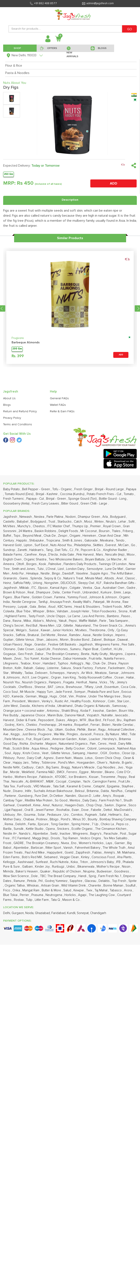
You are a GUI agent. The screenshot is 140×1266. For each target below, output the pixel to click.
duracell (86, 734)
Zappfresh (83, 852)
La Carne (74, 616)
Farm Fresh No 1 (110, 800)
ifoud (52, 606)
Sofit (131, 521)
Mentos (75, 800)
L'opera (130, 654)
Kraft (133, 611)
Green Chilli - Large (94, 503)
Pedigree (57, 748)
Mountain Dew (13, 729)
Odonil (92, 748)
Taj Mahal (101, 890)
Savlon (109, 805)
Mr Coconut (88, 531)
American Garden (64, 739)
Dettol (108, 810)
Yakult (63, 620)
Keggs (16, 734)
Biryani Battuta (95, 559)
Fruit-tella (95, 658)
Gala (33, 606)
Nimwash (26, 516)
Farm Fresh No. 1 (110, 876)
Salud (67, 890)
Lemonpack (107, 748)
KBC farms (65, 606)
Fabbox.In (46, 777)
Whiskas (33, 885)
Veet (45, 753)
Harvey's (73, 672)
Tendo (120, 540)
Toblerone (49, 762)
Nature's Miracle (83, 767)
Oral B (29, 810)
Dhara (112, 663)
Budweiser (105, 871)
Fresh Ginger (83, 489)
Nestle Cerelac (123, 724)
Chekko (32, 724)
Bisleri (106, 724)
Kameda (18, 696)
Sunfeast (42, 862)
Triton (84, 862)
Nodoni (70, 516)
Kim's (21, 724)
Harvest (9, 720)
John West (11, 705)
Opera (51, 828)
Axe (6, 734)
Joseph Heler (80, 611)
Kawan (46, 630)
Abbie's (39, 620)
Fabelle (96, 810)
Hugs (54, 696)
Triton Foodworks (104, 611)
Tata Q (56, 899)
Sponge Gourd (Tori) (82, 498)
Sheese (40, 687)
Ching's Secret (13, 625)
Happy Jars (21, 762)
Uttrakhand (65, 705)
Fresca (99, 734)
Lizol (61, 568)
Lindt (99, 687)
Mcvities (81, 630)
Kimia (37, 805)
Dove (85, 810)
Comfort (106, 649)
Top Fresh (119, 881)
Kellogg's (77, 663)
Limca (60, 687)
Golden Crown (42, 597)
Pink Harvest (85, 554)
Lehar (122, 521)
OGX (104, 753)
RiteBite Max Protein (39, 800)
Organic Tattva (15, 885)
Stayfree (128, 786)
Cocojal (61, 781)
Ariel (120, 578)
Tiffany (89, 687)
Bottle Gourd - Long (113, 498)
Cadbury (28, 767)
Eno (74, 843)
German (31, 696)
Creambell (24, 805)
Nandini (71, 795)
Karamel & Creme (79, 786)
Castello (9, 521)
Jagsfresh (10, 516)
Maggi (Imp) (40, 838)
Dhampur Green (89, 516)
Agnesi (49, 758)
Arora (128, 890)
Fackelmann (117, 668)
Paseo (126, 616)
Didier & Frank (26, 720)
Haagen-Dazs (75, 805)
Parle (103, 620)
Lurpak (23, 606)
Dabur (39, 654)
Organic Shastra (35, 559)
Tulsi (40, 568)
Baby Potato (12, 489)
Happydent (55, 852)
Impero (120, 635)
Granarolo (10, 578)
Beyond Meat (32, 535)
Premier (96, 526)
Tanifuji (43, 601)
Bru (119, 720)
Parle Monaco (15, 739)
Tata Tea (9, 786)
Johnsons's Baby (102, 862)
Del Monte (48, 635)
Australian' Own (114, 587)
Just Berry (29, 734)
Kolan (83, 739)
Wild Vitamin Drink (74, 885)
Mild (124, 734)
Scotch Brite (21, 748)
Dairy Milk (125, 743)
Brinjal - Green (56, 498)
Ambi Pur (18, 573)
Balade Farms (13, 554)
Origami (75, 535)
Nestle (46, 573)
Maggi (43, 696)
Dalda (105, 791)
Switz (54, 833)
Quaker (45, 871)
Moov (131, 554)
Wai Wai (59, 734)
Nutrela (115, 762)
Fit (77, 550)
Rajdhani (130, 720)
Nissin (126, 866)
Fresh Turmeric (14, 498)
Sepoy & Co (53, 578)
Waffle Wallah (88, 620)
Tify (112, 682)
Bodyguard (118, 516)
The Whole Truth (114, 847)
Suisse (34, 630)
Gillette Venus (61, 753)
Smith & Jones (72, 540)
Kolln (18, 668)
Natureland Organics (73, 743)
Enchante (37, 743)
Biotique (110, 639)
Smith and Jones (24, 568)
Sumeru (75, 649)
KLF (99, 583)
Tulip (29, 899)
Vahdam (63, 611)
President (19, 701)
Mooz (88, 521)
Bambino (113, 616)
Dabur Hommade (75, 658)
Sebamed (51, 857)
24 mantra (66, 724)
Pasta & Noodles (17, 73)
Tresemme (108, 777)
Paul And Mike (35, 852)
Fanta (32, 824)
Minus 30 (79, 819)
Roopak (119, 795)
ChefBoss (25, 687)
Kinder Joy (43, 866)
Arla (105, 516)
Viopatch (93, 715)
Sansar (114, 672)
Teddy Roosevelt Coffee (95, 677)
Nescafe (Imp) (115, 554)
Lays (109, 843)
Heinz (7, 583)
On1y (111, 630)
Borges (31, 564)
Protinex (42, 819)
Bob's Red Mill (32, 857)
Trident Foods (112, 606)
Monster (97, 772)
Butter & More (52, 890)
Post (123, 833)
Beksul (80, 791)
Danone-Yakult (75, 715)
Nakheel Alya (126, 748)
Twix (89, 890)
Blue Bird (95, 720)
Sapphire (76, 881)
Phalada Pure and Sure (104, 691)
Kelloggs (9, 862)
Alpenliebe (41, 833)
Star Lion (123, 701)
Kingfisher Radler (115, 550)
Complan (74, 781)
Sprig (93, 876)
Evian (76, 810)
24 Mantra (26, 531)
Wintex (99, 521)
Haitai (130, 677)
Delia (56, 592)
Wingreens (81, 833)
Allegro (72, 720)
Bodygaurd (39, 521)
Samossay (119, 705)
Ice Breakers (78, 777)
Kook (43, 564)
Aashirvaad (26, 862)
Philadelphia (83, 545)
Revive (63, 635)
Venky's (47, 701)
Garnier (120, 843)
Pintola (32, 881)
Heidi (113, 743)
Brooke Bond (80, 639)
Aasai (87, 635)
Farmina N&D (46, 772)
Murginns (117, 654)
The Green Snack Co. (108, 625)
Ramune (20, 881)
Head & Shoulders (87, 606)
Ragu (102, 729)
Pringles (73, 734)
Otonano (9, 649)
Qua (97, 587)
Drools (56, 838)
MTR (83, 720)
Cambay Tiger (13, 800)
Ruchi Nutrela (59, 862)
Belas (42, 606)
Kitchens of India (44, 705)
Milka (28, 620)
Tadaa (29, 672)
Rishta (24, 743)
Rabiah (29, 668)
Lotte (97, 795)
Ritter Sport (53, 847)
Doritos (114, 753)
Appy (17, 753)
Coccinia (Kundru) (72, 494)
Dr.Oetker (57, 795)
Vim (72, 696)
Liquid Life (43, 649)
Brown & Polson (14, 592)
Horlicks (70, 895)
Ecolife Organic (83, 828)
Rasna (17, 620)
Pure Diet (41, 795)
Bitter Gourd (70, 503)
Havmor (93, 753)
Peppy (122, 777)
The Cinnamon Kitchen (111, 828)
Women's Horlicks (91, 843)
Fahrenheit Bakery (88, 847)
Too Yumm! (32, 658)
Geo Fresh (26, 654)
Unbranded (91, 592)
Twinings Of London (113, 564)
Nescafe (17, 781)
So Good (61, 800)
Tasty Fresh (36, 616)
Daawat (123, 639)
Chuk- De (100, 663)
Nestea (39, 516)
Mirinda (8, 871)
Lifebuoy (9, 814)
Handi (82, 876)
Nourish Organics (34, 682)
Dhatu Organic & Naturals (93, 705)
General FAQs (59, 398)
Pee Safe (128, 644)
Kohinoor (99, 701)
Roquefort (81, 724)
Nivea (65, 843)
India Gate (67, 554)
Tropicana (53, 540)
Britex (51, 611)
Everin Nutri (64, 758)
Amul (46, 805)
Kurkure (106, 592)
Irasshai (99, 710)
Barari (92, 729)
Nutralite (107, 715)
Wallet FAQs (58, 404)
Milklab (24, 587)
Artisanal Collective (121, 729)
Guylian (8, 639)
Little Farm (42, 899)
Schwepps (57, 672)
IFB (118, 862)
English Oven (12, 559)
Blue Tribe (23, 611)
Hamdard (49, 663)
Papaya (131, 489)
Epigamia (113, 786)
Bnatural (34, 635)
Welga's (22, 630)
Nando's (25, 833)
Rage (29, 644)
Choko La (108, 824)
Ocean (119, 677)
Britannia (93, 791)
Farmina (60, 597)
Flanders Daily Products (80, 564)
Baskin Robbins (46, 531)
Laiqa (127, 592)
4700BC (61, 777)
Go (133, 545)
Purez (21, 758)
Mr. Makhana (126, 852)
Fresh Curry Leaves (46, 503)
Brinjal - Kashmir (47, 494)
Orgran (56, 677)
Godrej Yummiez (56, 881)
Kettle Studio (35, 828)
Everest (111, 545)
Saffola (21, 635)
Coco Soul (11, 691)
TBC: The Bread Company (58, 876)
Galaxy (40, 668)
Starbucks (64, 521)
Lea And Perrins (94, 616)
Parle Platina (55, 516)
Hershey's (110, 739)
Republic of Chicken (67, 871)
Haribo (8, 777)
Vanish (68, 847)
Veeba (88, 587)
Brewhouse (74, 687)
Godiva (70, 729)
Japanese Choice (33, 715)
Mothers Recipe (26, 777)
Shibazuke (37, 540)
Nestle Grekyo (103, 635)
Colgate (75, 587)
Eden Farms (11, 857)
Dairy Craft (34, 758)
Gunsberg (25, 795)
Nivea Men (47, 625)
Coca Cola (128, 687)
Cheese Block (35, 729)
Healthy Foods (81, 701)
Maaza (79, 758)
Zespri (63, 535)
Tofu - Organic (62, 489)
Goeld (69, 852)
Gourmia (30, 814)
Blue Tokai (10, 895)
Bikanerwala (86, 866)
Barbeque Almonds (26, 342)
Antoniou (53, 710)
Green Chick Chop (108, 758)
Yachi (87, 781)
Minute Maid (94, 578)
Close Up (129, 753)
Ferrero (72, 772)
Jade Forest (64, 691)
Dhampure (43, 592)
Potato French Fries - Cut (104, 494)
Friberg (128, 531)
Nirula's (111, 521)
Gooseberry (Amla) (16, 503)
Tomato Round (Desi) (19, 494)
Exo (127, 814)
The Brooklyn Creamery (63, 654)
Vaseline (82, 573)
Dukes (61, 720)
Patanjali (99, 601)
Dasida (25, 705)
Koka (75, 862)
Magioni (51, 743)
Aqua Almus (40, 748)
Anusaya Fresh (61, 601)
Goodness (122, 871)
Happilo (22, 540)
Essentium (111, 687)
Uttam (59, 729)
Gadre (131, 587)
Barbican (37, 847)
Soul (8, 753)
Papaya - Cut (35, 498)
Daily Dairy (90, 800)
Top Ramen (70, 838)
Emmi (118, 592)
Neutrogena (54, 895)
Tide (132, 734)
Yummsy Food (77, 597)
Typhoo (63, 663)
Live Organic (40, 677)
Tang (49, 550)
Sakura (66, 668)
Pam (93, 743)
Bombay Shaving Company (118, 819)
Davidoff (68, 573)
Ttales (116, 531)
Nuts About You (61, 545)
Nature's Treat (73, 578)
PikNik (82, 729)
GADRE (18, 843)
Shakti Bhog (70, 710)
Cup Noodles (106, 767)
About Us (9, 398)
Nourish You (12, 682)
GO (129, 29)
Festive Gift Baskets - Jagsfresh (70, 644)
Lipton (28, 545)
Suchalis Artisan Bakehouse (53, 791)
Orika (16, 890)
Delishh (21, 824)
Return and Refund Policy (20, 411)
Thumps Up (80, 526)
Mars (100, 554)
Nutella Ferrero (114, 658)
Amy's (107, 795)
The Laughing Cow (102, 895)
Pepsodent (46, 720)
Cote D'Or (124, 772)
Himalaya (32, 573)
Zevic (18, 658)
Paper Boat (91, 649)
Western (34, 701)
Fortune (101, 668)
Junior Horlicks (63, 630)
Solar (42, 814)
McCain (123, 545)
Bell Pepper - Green (36, 489)
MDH (128, 606)
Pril (41, 881)
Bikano (110, 772)
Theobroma (97, 630)
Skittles (98, 545)
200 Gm (17, 349)
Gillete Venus (25, 639)
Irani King (70, 677)
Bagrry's (96, 833)
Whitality (17, 672)
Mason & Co (71, 899)
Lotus (89, 758)
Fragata (69, 682)
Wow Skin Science (16, 876)
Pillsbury (9, 758)
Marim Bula (55, 715)
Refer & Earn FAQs (62, 411)
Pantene (11, 795)
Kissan (94, 777)
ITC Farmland (21, 838)
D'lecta (53, 554)
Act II (26, 677)
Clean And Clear (110, 535)
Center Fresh (71, 592)
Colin (112, 701)
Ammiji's (110, 852)
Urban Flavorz (13, 644)
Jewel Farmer (45, 810)
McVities (9, 526)
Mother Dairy (12, 819)
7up (50, 729)
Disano (18, 791)
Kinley (85, 857)
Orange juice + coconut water (24, 710)
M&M (50, 781)
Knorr (37, 663)
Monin (64, 639)
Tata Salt (59, 786)
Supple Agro (99, 573)
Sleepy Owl (86, 583)
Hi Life (118, 649)
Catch (78, 521)
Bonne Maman (113, 885)
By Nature (113, 734)
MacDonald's (123, 810)
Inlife (28, 791)
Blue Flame (22, 597)
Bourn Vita (126, 710)
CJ (71, 550)
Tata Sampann (119, 620)
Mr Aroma (114, 601)
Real (31, 592)
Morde (15, 772)
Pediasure (54, 814)
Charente (95, 885)
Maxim (8, 658)
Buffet (7, 535)
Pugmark (91, 814)
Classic (130, 578)
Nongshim (51, 583)
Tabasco (116, 890)
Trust (52, 521)
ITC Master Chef (59, 526)
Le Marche (114, 559)
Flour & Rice (13, 65)
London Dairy (75, 568)
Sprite (132, 881)
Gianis (24, 578)
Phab (7, 748)
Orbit (63, 696)
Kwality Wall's (82, 601)
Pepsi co (122, 824)
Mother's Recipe (108, 866)
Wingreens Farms (107, 644)
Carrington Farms (104, 781)
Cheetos (39, 526)
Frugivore (18, 338)
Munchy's (24, 526)
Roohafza (63, 810)
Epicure (43, 824)
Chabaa (29, 819)
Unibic (71, 866)
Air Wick (87, 672)
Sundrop (9, 550)
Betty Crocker (76, 748)
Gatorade (91, 540)
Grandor (40, 644)
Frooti (7, 843)
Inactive (65, 833)
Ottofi (20, 564)
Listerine (53, 668)
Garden (111, 710)
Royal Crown (112, 526)
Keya (43, 554)
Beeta (85, 654)
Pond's (66, 819)
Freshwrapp (48, 724)
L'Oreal (51, 568)
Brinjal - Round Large (110, 489)
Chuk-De (50, 535)
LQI (59, 625)
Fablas (97, 852)
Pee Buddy (11, 715)
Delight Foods (69, 531)
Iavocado (122, 715)
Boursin (104, 531)
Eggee (84, 772)
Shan (40, 639)
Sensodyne (95, 568)
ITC (34, 587)
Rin (19, 814)
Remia (9, 824)
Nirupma (89, 871)
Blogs (7, 404)
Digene (121, 805)
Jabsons (52, 639)
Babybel (23, 521)
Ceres (102, 743)
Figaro (8, 597)
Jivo (121, 767)
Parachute (111, 833)
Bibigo (54, 819)
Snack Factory (83, 668)
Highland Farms (16, 616)
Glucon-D (85, 795)
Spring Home (80, 824)
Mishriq (51, 620)
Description (70, 199)
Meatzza (101, 672)
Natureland (83, 625)
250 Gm (8, 174)
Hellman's (115, 814)
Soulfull (130, 885)
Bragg (66, 767)
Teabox (25, 663)
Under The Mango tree (104, 696)
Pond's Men (66, 762)
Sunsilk (19, 828)
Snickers (63, 828)
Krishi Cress (31, 753)
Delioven (41, 672)
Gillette (68, 625)
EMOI (61, 772)
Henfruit (82, 682)
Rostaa (19, 899)
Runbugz (58, 866)
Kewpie (79, 890)
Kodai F (86, 710)
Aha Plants (124, 857)
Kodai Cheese (51, 658)
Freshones (61, 649)
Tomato (129, 494)
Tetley (35, 762)
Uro (66, 814)
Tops (17, 535)
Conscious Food (104, 857)
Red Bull (32, 625)
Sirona (123, 611)
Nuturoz (57, 805)
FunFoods (24, 786)
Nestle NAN (11, 767)
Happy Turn (45, 691)
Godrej (10, 724)
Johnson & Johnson (103, 597)
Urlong (38, 583)
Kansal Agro (59, 587)
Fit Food (109, 720)
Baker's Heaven (27, 871)
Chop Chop (94, 805)
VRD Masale (42, 786)
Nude (7, 791)
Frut (29, 739)
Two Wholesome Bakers (66, 559)
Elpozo (43, 587)
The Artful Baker (122, 573)
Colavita (9, 611)
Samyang (79, 753)
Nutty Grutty (100, 654)
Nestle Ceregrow (24, 601)
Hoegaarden (86, 762)
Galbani (27, 866)
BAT (51, 687)
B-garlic (127, 762)
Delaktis (105, 881)
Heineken (90, 535)
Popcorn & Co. (91, 550)
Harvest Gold (12, 545)
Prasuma (37, 895)
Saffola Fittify (22, 583)
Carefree (31, 554)
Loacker (95, 739)
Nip (88, 663)
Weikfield (28, 772)
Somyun (80, 691)
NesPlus (117, 791)
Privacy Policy (12, 417)
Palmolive (55, 564)
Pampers (55, 682)
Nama (93, 682)
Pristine (81, 696)
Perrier (25, 895)
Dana (7, 620)
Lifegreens (11, 663)
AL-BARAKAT (35, 781)
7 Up (95, 824)
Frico (7, 890)
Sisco (132, 805)
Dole (35, 876)
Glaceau (91, 881)
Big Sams (53, 767)
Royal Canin (42, 739)
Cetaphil (99, 786)
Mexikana (107, 540)
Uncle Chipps (56, 616)
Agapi (82, 895)
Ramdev (75, 635)
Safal (103, 814)
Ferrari (95, 724)
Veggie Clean (70, 857)
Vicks (103, 682)
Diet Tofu (61, 550)
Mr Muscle (27, 691)
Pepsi (73, 620)
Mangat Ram (31, 890)
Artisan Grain (50, 885)
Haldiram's (36, 550)
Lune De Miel (114, 568)
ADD (113, 183)
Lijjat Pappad (14, 810)
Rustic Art (62, 701)
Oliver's (102, 762)
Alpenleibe (21, 847)
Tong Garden (60, 824)
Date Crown (26, 649)
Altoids (109, 578)
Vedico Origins (91, 838)
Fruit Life (125, 781)
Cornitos (77, 814)
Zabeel (97, 639)
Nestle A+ (10, 833)
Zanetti (22, 550)
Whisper (39, 611)
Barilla (7, 828)
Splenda (36, 578)
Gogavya (9, 654)
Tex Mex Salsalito (115, 838)
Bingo (56, 573)
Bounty (93, 819)
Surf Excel (42, 545)
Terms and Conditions (17, 424)
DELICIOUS (69, 583)
